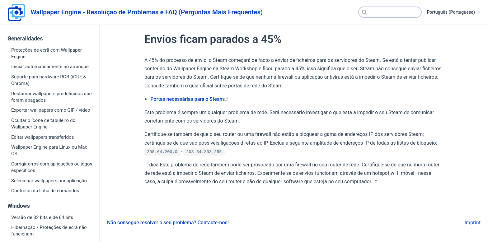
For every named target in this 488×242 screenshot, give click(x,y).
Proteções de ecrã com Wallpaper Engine (46, 53)
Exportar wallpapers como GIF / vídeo (50, 110)
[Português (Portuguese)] (454, 12)
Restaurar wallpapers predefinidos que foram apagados (51, 97)
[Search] (390, 12)
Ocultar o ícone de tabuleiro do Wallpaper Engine (43, 124)
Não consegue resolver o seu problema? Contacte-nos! (168, 223)
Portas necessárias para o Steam (189, 99)
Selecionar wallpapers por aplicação (49, 181)
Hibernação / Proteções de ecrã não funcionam (49, 231)
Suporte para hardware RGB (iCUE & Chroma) (48, 80)
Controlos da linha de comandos (45, 190)
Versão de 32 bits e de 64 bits (42, 217)
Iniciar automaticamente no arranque (50, 66)
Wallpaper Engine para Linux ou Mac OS (49, 150)
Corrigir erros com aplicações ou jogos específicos (51, 167)
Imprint (473, 223)
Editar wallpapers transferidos (42, 137)
